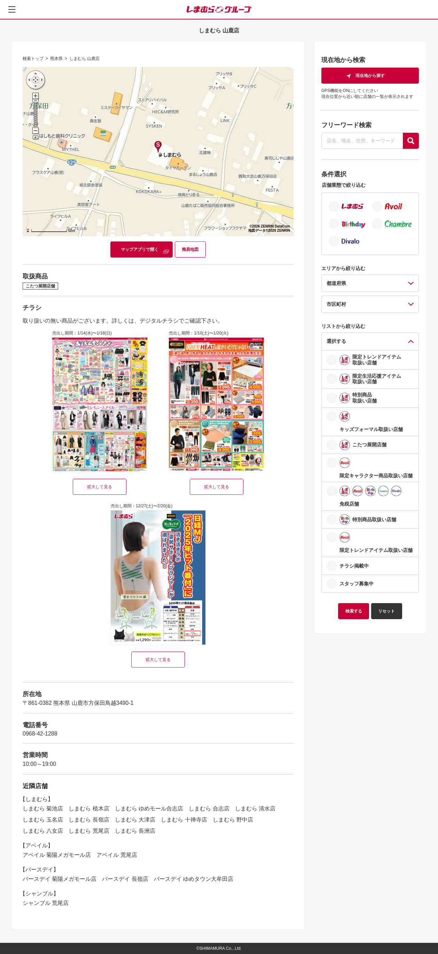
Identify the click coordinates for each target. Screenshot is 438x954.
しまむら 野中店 (233, 820)
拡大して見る (99, 486)
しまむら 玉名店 (43, 820)
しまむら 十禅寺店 (184, 820)
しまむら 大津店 (135, 820)
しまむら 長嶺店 (89, 820)
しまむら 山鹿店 (84, 58)
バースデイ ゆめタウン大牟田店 (193, 879)
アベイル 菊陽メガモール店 (57, 855)
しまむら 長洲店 (135, 831)
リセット (386, 611)
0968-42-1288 (40, 734)
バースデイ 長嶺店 (125, 879)
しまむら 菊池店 (43, 808)
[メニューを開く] (12, 9)
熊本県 (56, 58)
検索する (353, 611)
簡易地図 (190, 249)
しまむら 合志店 (209, 808)
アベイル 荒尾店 (116, 855)
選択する (336, 341)
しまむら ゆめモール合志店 (149, 808)
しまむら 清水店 (255, 808)
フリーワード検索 (346, 125)
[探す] (411, 141)
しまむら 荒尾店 (89, 831)
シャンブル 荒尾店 (46, 903)
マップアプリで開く (139, 249)
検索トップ (33, 58)
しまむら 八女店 (43, 831)
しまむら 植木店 (89, 808)
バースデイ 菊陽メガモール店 (59, 879)
